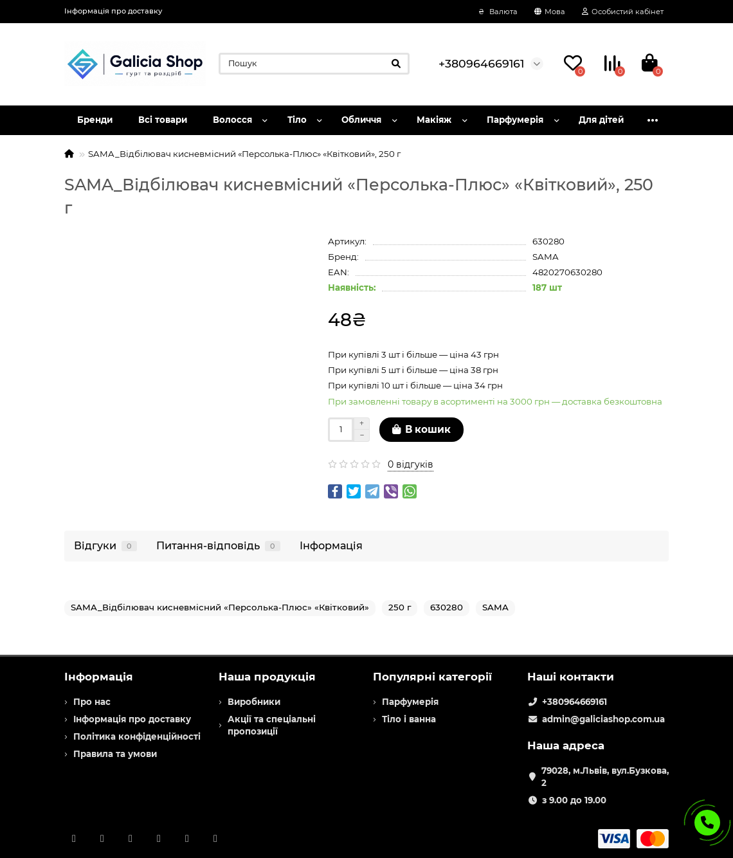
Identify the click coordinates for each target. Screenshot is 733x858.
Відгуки (105, 545)
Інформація (331, 545)
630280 (446, 607)
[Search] (314, 64)
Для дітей (601, 119)
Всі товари (162, 119)
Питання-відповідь (218, 545)
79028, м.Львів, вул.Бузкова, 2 (605, 776)
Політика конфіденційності (137, 736)
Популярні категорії (432, 676)
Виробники (254, 702)
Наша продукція (267, 676)
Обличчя (361, 119)
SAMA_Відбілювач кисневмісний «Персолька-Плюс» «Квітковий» (220, 607)
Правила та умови (115, 754)
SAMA (545, 256)
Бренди (95, 119)
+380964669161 (574, 702)
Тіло (297, 119)
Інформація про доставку (113, 10)
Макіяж (434, 119)
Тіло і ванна (409, 719)
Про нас (92, 702)
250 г (399, 607)
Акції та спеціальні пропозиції (272, 725)
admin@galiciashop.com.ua (603, 719)
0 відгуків (410, 464)
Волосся (232, 119)
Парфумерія (515, 119)
